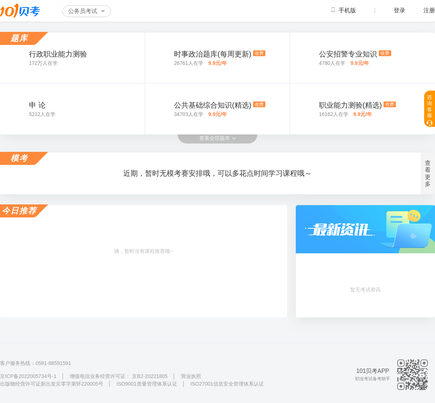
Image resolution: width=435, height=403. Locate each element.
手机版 (343, 10)
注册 (429, 10)
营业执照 (191, 376)
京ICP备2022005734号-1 (28, 376)
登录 (399, 10)
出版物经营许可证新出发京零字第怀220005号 (52, 384)
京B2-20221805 (149, 376)
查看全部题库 (217, 138)
